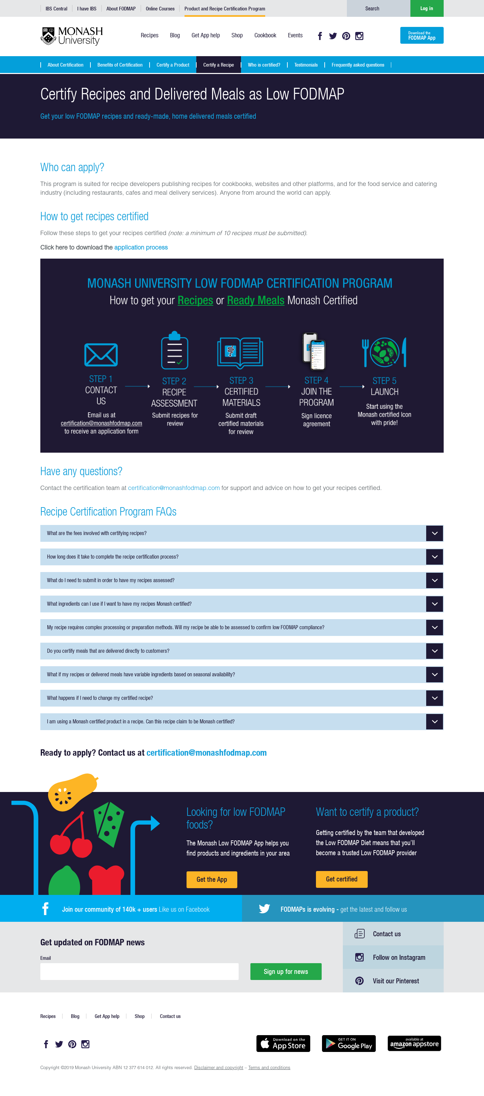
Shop (140, 1016)
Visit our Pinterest (396, 981)
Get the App (212, 879)
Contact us (387, 934)
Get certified (342, 879)
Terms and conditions (269, 1068)
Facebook (320, 36)
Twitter (333, 36)
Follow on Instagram (399, 957)
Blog (75, 1016)
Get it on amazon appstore (414, 1043)
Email (45, 958)
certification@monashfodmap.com (174, 489)
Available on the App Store (283, 1043)
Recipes (47, 1016)
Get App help (107, 1016)
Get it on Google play (348, 1043)
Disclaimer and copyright (218, 1068)
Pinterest (346, 36)
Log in (426, 8)
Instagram (359, 36)
